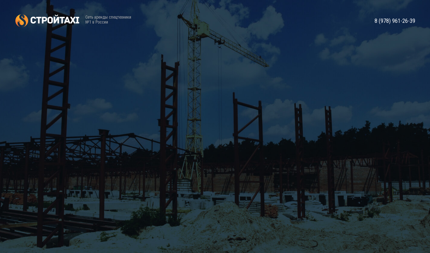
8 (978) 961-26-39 (395, 21)
